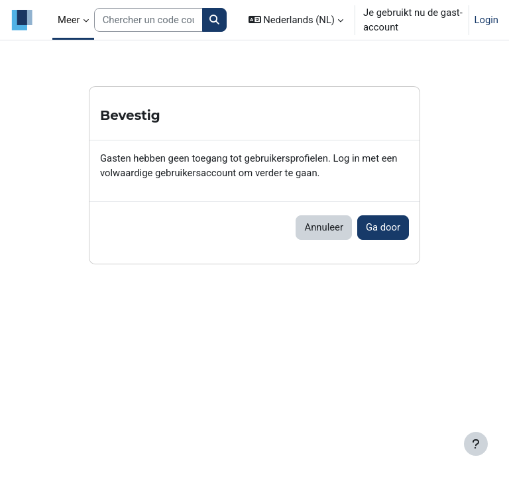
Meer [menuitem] (69, 20)
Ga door (383, 227)
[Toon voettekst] (476, 444)
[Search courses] (148, 20)
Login (487, 20)
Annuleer (323, 227)
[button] (296, 20)
